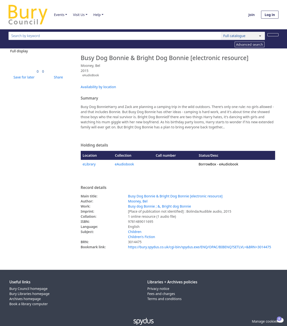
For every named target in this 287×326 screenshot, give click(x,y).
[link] (38, 71)
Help (97, 14)
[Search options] (243, 36)
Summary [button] (89, 98)
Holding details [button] (94, 145)
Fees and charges (161, 293)
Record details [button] (93, 188)
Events (59, 14)
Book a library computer (28, 304)
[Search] (273, 34)
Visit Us (79, 14)
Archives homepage (25, 298)
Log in (270, 14)
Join (251, 14)
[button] (23, 77)
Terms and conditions (164, 298)
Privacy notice (158, 288)
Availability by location (98, 87)
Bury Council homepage (28, 288)
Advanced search (249, 44)
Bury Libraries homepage (29, 293)
